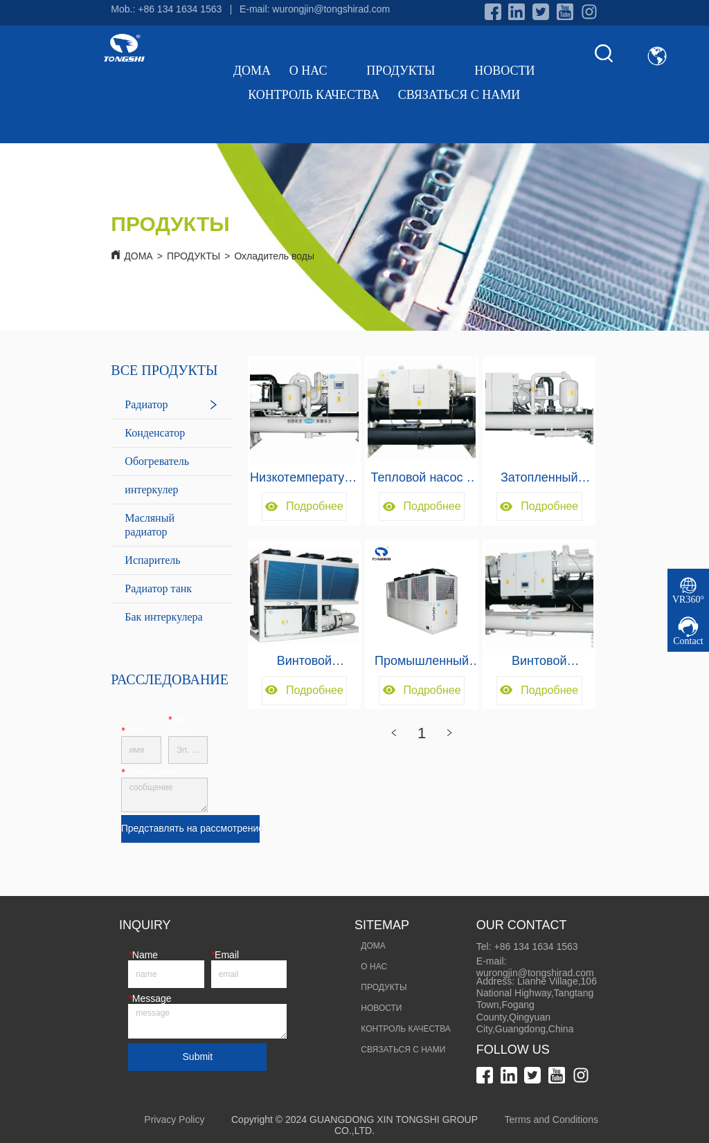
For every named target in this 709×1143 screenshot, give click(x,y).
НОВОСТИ (504, 70)
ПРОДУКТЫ (411, 70)
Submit (198, 1056)
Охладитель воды (274, 256)
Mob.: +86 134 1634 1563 (166, 9)
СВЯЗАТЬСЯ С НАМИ (459, 95)
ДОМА (252, 70)
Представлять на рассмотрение (190, 828)
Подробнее (304, 506)
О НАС (318, 70)
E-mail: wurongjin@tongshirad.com (315, 9)
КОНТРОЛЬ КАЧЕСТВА (313, 95)
